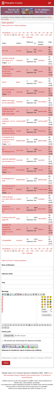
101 (22, 35)
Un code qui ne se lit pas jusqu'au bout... (8, 188)
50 (35, 33)
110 (27, 35)
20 (23, 33)
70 (43, 33)
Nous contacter (20, 375)
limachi (40, 170)
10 (19, 33)
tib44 (18, 209)
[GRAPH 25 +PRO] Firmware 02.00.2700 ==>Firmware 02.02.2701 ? (8, 71)
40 (31, 33)
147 (46, 35)
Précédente (6, 33)
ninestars (19, 60)
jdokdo (18, 229)
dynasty (19, 189)
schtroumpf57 (21, 121)
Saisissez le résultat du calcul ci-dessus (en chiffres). (22, 350)
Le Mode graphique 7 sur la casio (8, 121)
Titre (3, 283)
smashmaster (43, 189)
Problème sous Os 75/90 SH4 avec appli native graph (8, 111)
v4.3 (13, 373)
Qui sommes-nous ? (34, 375)
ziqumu (40, 229)
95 (5, 35)
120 (32, 35)
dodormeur (42, 131)
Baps (18, 82)
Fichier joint (6, 332)
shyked (18, 199)
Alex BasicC (42, 102)
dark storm (42, 209)
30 (27, 33)
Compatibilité (6, 240)
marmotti (19, 92)
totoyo (40, 51)
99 (16, 35)
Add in (4, 82)
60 (39, 33)
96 (8, 35)
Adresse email (7, 274)
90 (51, 33)
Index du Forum (7, 25)
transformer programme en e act (8, 209)
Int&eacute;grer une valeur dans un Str (9, 199)
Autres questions (20, 25)
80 (47, 33)
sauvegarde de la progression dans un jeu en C (8, 139)
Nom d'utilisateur (8, 265)
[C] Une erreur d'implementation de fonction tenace (8, 131)
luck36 (18, 131)
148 (50, 35)
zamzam (19, 240)
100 (19, 35)
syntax (18, 71)
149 (23, 37)
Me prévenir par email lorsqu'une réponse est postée (22, 341)
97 (10, 35)
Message (5, 291)
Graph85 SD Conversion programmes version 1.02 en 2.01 (7, 229)
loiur (17, 111)
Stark (18, 219)
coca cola (19, 150)
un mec (19, 51)
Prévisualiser (47, 315)
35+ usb (5, 51)
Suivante (29, 37)
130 (37, 35)
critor (40, 150)
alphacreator (42, 111)
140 (41, 35)
